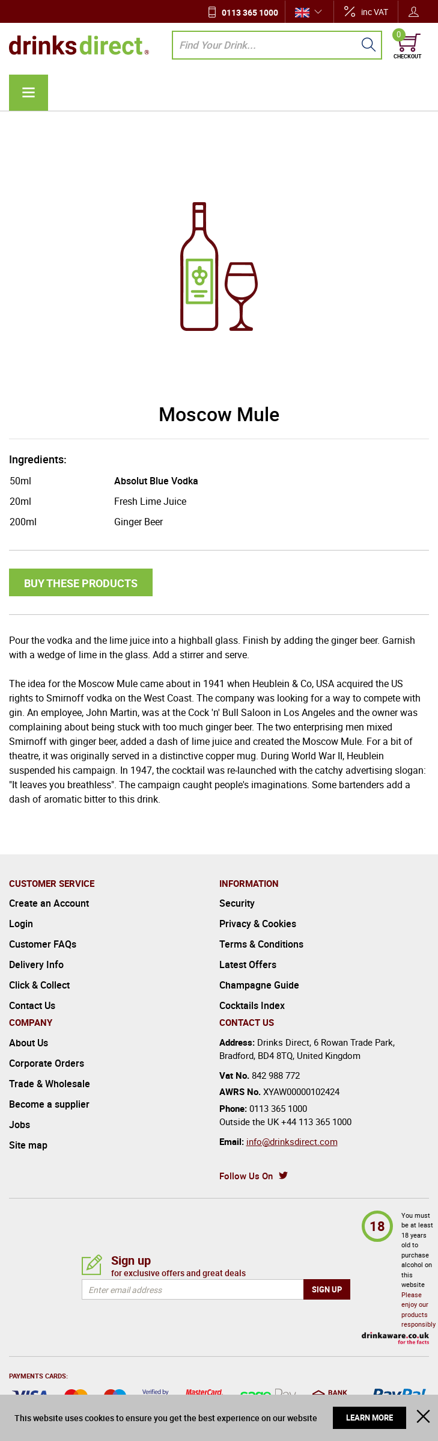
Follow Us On (246, 1176)
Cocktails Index (252, 1005)
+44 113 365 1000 (316, 1121)
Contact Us (32, 1005)
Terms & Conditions (261, 944)
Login (21, 923)
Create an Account (49, 903)
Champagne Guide (259, 985)
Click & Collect (39, 985)
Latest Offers (247, 964)
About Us (28, 1042)
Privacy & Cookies (257, 923)
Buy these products (81, 583)
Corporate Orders (46, 1063)
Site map (28, 1145)
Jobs (19, 1124)
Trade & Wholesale (49, 1083)
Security (237, 903)
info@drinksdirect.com (292, 1141)
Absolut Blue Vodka (156, 480)
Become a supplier (49, 1104)
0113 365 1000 (250, 12)
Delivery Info (36, 964)
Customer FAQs (42, 944)
